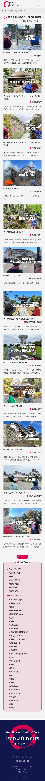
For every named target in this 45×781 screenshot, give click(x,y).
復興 (11, 708)
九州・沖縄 (13, 591)
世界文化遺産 (14, 603)
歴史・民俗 (13, 647)
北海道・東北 (14, 573)
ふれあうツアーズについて (22, 766)
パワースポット (15, 672)
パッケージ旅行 (15, 600)
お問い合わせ (22, 772)
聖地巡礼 (13, 697)
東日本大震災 (14, 701)
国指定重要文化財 (16, 611)
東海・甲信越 (14, 580)
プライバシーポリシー (22, 769)
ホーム (4, 11)
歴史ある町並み (15, 636)
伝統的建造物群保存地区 (18, 632)
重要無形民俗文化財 (17, 639)
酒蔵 (11, 679)
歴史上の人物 (14, 643)
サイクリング (14, 693)
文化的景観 (13, 629)
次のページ (22, 557)
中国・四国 (13, 587)
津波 (11, 704)
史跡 (11, 618)
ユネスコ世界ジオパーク (18, 654)
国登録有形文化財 (16, 614)
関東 (11, 577)
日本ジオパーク (15, 657)
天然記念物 (13, 625)
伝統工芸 (13, 650)
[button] (38, 4)
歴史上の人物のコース (17, 11)
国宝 (11, 607)
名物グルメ (13, 686)
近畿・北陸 (13, 584)
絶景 (11, 665)
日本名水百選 (14, 690)
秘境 (11, 668)
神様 (11, 683)
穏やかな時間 (14, 661)
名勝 (11, 621)
